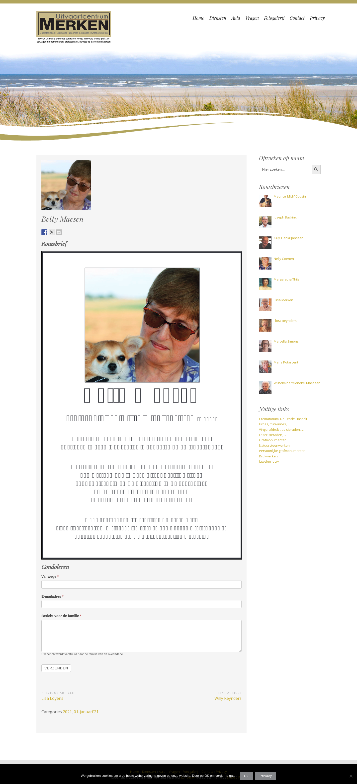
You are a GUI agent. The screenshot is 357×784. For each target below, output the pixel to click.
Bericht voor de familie (61, 616)
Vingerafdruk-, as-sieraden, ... (281, 429)
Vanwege (50, 576)
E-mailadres (52, 596)
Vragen (252, 18)
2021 (67, 711)
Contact (297, 18)
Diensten (217, 18)
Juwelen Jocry (269, 461)
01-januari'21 (86, 711)
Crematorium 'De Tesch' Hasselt (283, 419)
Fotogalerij (274, 18)
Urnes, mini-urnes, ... (274, 424)
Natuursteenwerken (274, 445)
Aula (235, 18)
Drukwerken (268, 456)
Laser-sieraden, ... (272, 434)
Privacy (317, 18)
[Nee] (350, 776)
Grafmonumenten (272, 440)
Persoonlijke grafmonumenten (282, 450)
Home (198, 18)
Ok (246, 776)
